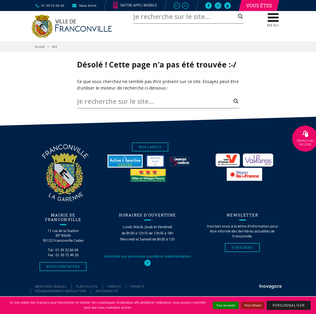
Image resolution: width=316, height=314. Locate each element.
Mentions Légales (50, 286)
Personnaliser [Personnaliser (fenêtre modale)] (289, 305)
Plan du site (87, 286)
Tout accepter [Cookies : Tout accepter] (226, 305)
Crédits (114, 286)
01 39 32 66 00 (66, 250)
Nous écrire (84, 5)
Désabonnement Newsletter (60, 291)
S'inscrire (242, 247)
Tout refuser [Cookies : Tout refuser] (252, 305)
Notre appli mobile (135, 5)
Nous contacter (63, 266)
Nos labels (150, 147)
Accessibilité (107, 291)
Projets (137, 286)
